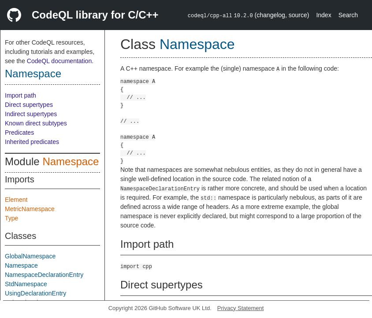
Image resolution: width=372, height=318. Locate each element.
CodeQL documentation (59, 60)
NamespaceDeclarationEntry (44, 274)
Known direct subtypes (36, 123)
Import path (20, 95)
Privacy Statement (240, 308)
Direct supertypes (29, 104)
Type (11, 218)
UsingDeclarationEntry (35, 293)
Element (16, 199)
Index (323, 15)
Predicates (19, 132)
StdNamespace (26, 284)
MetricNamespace (30, 208)
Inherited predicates (32, 141)
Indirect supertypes (31, 113)
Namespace (33, 74)
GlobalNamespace (30, 256)
